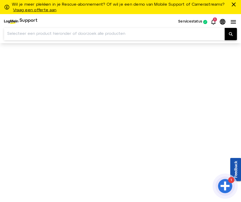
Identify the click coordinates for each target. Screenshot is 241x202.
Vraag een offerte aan (34, 10)
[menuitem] (20, 21)
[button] (213, 22)
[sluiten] (234, 4)
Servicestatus (190, 22)
